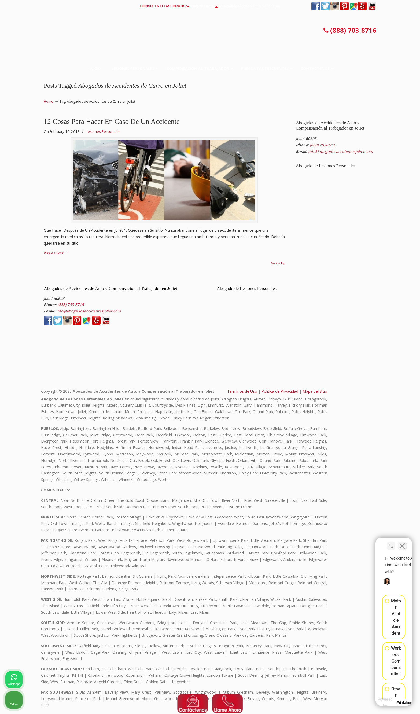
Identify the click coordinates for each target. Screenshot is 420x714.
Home (48, 101)
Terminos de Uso (242, 391)
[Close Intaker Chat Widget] (402, 542)
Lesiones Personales (103, 131)
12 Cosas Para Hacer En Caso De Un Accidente (112, 121)
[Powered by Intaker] (374, 702)
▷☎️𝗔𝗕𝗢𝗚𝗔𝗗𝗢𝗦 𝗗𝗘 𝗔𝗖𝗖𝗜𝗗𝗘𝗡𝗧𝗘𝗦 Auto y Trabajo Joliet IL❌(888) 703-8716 (210, 31)
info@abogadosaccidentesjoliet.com (249, 6)
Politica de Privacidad (279, 391)
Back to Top (278, 263)
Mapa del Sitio (315, 391)
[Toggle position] (391, 542)
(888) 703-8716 (202, 6)
